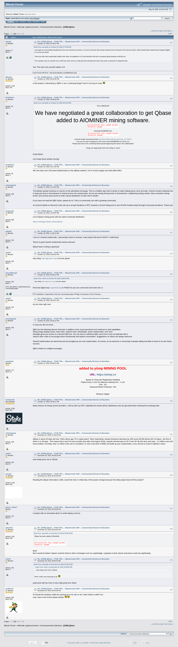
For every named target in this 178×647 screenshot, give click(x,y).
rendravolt (9, 400)
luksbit (8, 474)
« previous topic (156, 31)
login (26, 14)
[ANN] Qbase (69, 27)
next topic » (168, 31)
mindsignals (10, 185)
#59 (171, 560)
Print (170, 33)
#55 (171, 455)
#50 (171, 299)
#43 (171, 98)
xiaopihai (9, 361)
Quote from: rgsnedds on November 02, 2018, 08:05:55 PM (53, 533)
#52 (171, 362)
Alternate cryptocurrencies (28, 27)
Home (11, 22)
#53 (171, 401)
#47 (171, 232)
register (33, 14)
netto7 (8, 252)
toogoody (9, 211)
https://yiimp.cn (106, 374)
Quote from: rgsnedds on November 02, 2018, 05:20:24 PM (53, 564)
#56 (171, 475)
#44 (171, 166)
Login (29, 22)
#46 (171, 212)
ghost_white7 (11, 507)
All (23, 34)
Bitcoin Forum (9, 27)
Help (17, 22)
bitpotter (9, 528)
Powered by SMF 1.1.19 (75, 643)
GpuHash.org (56, 288)
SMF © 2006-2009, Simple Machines (98, 643)
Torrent (36, 18)
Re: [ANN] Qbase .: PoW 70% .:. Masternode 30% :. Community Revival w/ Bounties (73, 42)
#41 (171, 42)
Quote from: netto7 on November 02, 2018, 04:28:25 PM (53, 567)
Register (36, 22)
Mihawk (8, 77)
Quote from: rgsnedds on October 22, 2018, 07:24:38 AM (52, 47)
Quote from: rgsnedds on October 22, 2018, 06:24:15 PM (52, 103)
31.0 (31, 18)
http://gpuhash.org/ (49, 258)
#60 (171, 590)
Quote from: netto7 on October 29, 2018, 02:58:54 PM (51, 278)
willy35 (8, 231)
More (43, 22)
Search (23, 22)
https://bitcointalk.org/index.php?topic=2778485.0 (115, 139)
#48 (171, 254)
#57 (171, 508)
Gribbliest (9, 97)
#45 (171, 186)
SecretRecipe (11, 273)
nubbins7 (9, 589)
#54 (171, 434)
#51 (171, 320)
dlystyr (8, 42)
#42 (171, 78)
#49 (171, 274)
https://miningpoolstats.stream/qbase (48, 222)
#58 (171, 529)
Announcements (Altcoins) (51, 27)
